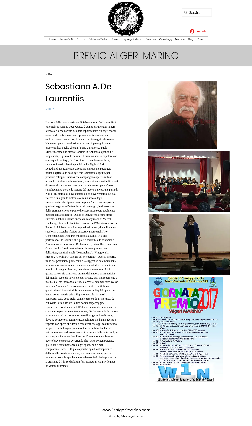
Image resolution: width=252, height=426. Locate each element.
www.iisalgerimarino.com (126, 410)
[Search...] (196, 13)
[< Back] (52, 74)
